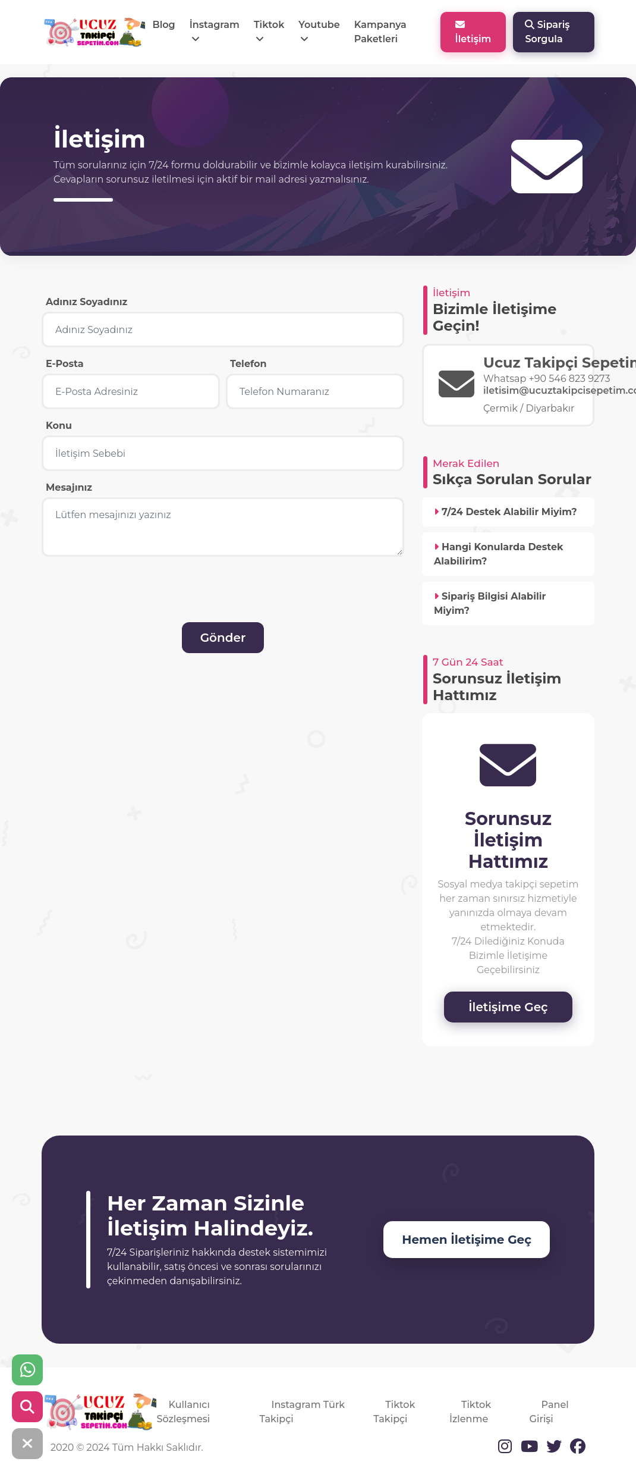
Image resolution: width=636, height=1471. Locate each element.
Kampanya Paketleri (380, 32)
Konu (59, 425)
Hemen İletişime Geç (466, 1239)
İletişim (473, 32)
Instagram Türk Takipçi (302, 1412)
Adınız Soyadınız (86, 302)
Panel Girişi (549, 1412)
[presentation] (129, 599)
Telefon (248, 363)
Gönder (223, 638)
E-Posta (65, 363)
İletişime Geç (508, 1007)
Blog (163, 24)
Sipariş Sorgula (547, 32)
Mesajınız (69, 487)
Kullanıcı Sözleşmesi (183, 1412)
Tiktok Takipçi (394, 1412)
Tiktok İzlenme (470, 1412)
